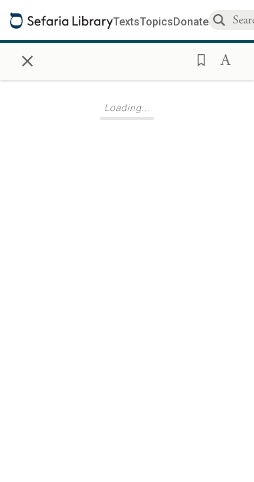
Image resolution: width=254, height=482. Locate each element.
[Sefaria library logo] (61, 20)
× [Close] (27, 59)
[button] (197, 59)
